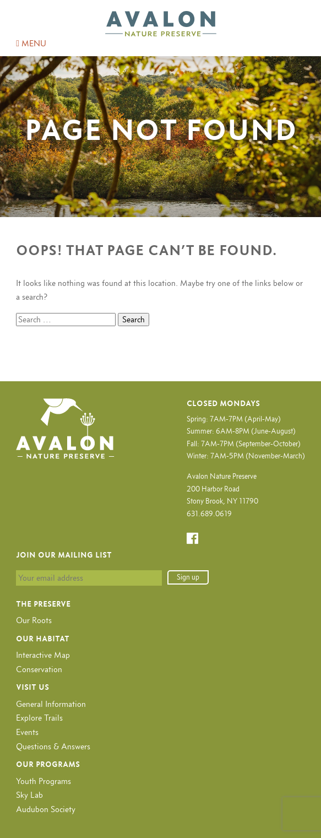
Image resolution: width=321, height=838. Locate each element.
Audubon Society (45, 809)
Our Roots (34, 620)
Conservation (39, 669)
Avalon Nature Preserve (160, 23)
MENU (31, 43)
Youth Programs (43, 781)
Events (27, 732)
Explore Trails (39, 717)
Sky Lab (29, 795)
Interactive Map (43, 655)
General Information (51, 704)
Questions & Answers (53, 746)
